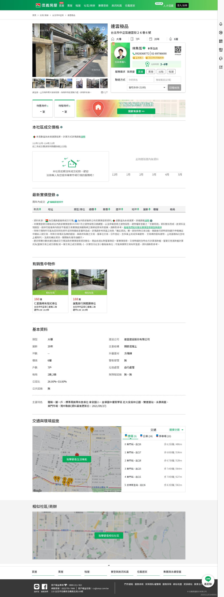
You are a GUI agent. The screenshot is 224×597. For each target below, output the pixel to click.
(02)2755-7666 (68, 588)
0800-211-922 (75, 584)
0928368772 (142, 53)
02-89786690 (159, 53)
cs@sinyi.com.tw (101, 588)
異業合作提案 (200, 584)
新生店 (154, 48)
